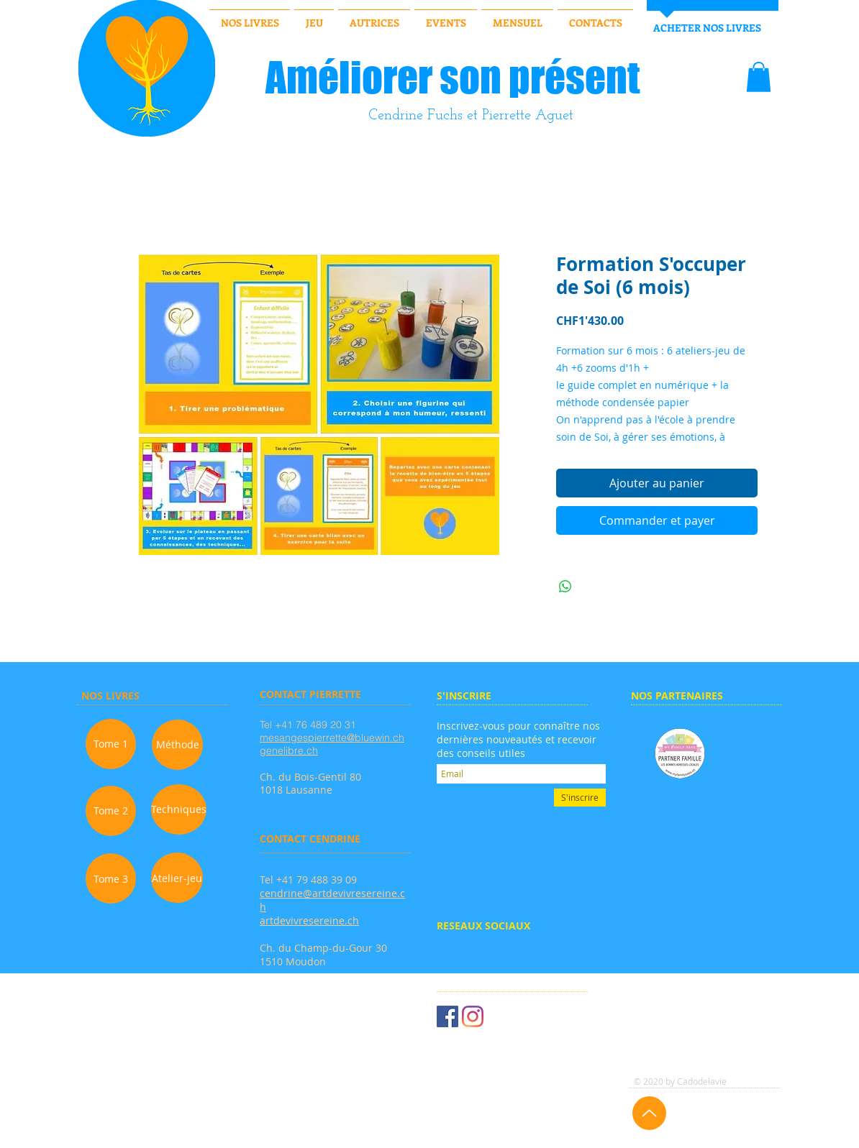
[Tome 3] (111, 878)
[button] (758, 77)
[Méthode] (177, 745)
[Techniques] (178, 809)
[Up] (649, 1113)
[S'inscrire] (580, 798)
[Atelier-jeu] (177, 878)
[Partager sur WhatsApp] (565, 586)
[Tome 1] (111, 744)
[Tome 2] (111, 811)
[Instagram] (472, 1016)
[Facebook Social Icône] (447, 1016)
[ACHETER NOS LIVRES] (706, 28)
